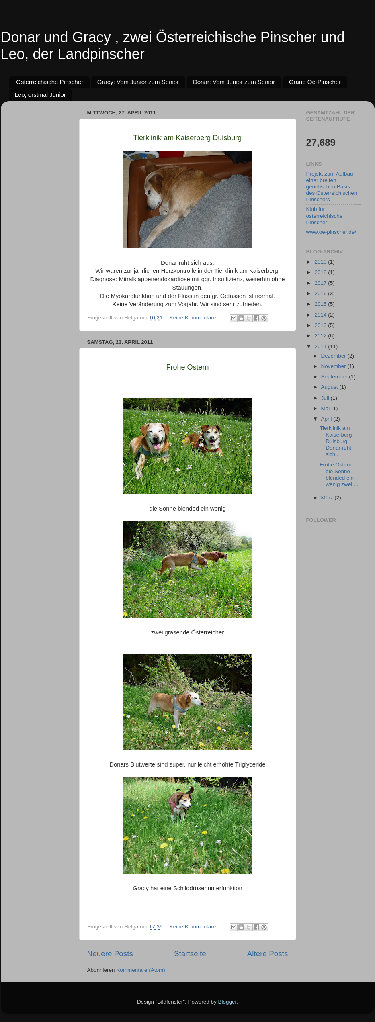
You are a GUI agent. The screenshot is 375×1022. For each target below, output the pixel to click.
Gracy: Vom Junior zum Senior (138, 81)
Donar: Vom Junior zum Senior (234, 81)
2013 (321, 325)
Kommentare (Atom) (140, 970)
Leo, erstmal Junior (40, 94)
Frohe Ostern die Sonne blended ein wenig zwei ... (339, 474)
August (330, 387)
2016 (321, 293)
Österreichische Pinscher (49, 81)
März (328, 498)
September (335, 377)
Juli (326, 398)
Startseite (190, 953)
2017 (321, 283)
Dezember (334, 356)
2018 (321, 272)
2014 (321, 315)
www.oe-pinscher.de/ (331, 232)
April (327, 419)
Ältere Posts (267, 953)
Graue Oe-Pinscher (315, 81)
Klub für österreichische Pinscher (324, 215)
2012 (321, 336)
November (334, 366)
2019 (321, 262)
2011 (321, 346)
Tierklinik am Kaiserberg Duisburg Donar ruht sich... (336, 441)
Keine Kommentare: (194, 318)
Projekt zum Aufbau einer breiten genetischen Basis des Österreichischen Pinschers (331, 187)
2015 (321, 304)
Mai (326, 408)
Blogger (227, 1002)
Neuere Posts (110, 953)
